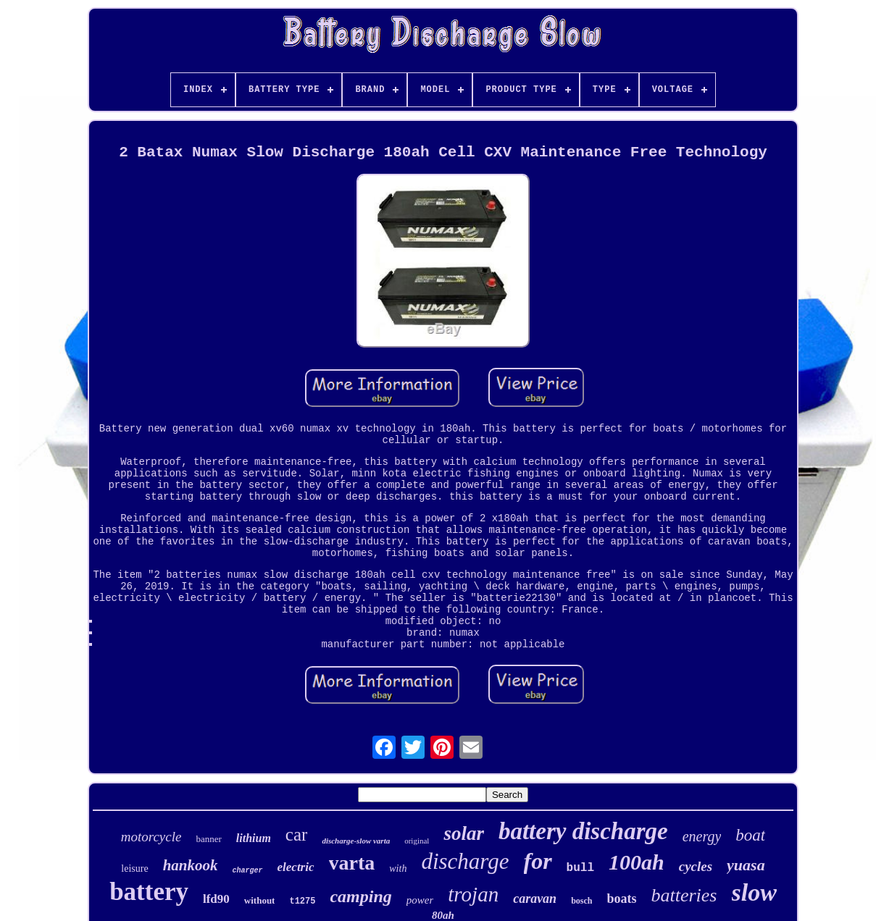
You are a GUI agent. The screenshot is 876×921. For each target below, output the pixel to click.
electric (296, 867)
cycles (695, 866)
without (259, 900)
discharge (465, 861)
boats (621, 898)
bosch (581, 901)
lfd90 (216, 899)
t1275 (302, 901)
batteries (684, 895)
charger (248, 871)
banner (208, 838)
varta (352, 862)
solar (463, 833)
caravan (534, 898)
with (397, 868)
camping (360, 896)
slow (754, 892)
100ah (636, 862)
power (420, 900)
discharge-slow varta (356, 840)
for (538, 861)
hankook (190, 865)
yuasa (746, 865)
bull (580, 868)
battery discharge (583, 831)
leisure (134, 868)
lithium (253, 838)
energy (702, 836)
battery (148, 892)
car (296, 834)
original (416, 840)
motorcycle (151, 836)
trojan (473, 894)
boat (750, 835)
